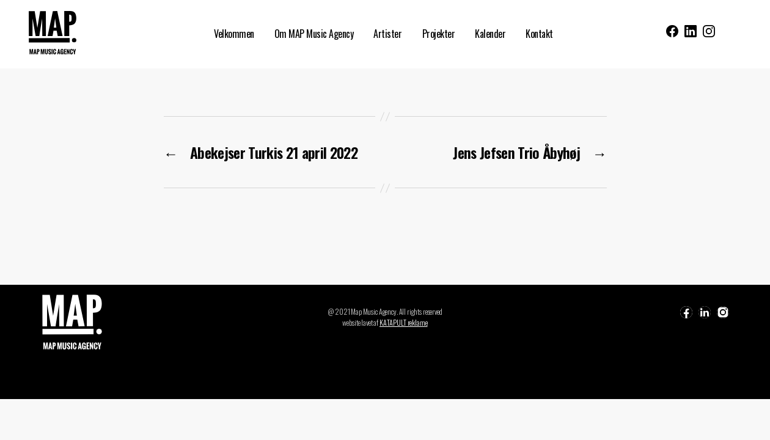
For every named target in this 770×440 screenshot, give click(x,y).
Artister (387, 34)
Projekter (438, 34)
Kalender (490, 34)
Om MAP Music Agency (314, 34)
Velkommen (234, 34)
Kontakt (539, 34)
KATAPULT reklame (404, 322)
